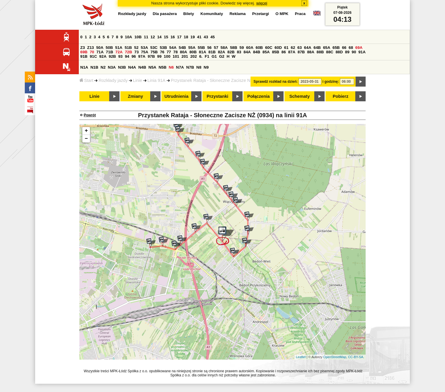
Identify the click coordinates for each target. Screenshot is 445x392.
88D (339, 52)
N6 (171, 67)
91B (83, 56)
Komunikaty (211, 13)
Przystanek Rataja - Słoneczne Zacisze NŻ (212, 80)
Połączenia (258, 96)
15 (166, 37)
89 (347, 52)
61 (286, 47)
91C (93, 56)
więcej (261, 3)
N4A (132, 67)
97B (151, 56)
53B (163, 47)
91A (361, 52)
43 (206, 37)
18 (186, 37)
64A (307, 47)
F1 (207, 56)
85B (275, 52)
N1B (94, 67)
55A (191, 47)
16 (173, 37)
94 (127, 56)
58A (224, 47)
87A (291, 52)
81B (211, 52)
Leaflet (301, 357)
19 (192, 37)
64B (316, 47)
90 (354, 52)
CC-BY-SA (355, 357)
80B (193, 52)
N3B (122, 67)
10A (128, 37)
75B (154, 52)
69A (358, 47)
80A (183, 52)
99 (159, 56)
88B (320, 52)
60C (268, 47)
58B (233, 47)
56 (209, 47)
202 (193, 56)
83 (239, 52)
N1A (84, 67)
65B (336, 47)
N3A (112, 67)
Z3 (82, 47)
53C (153, 47)
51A (118, 47)
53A (144, 47)
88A (310, 52)
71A (100, 52)
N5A (152, 67)
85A (266, 52)
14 (159, 37)
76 (162, 52)
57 (216, 47)
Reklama (238, 13)
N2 (103, 67)
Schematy (299, 96)
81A (202, 52)
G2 (221, 56)
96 (134, 56)
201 (184, 56)
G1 (214, 56)
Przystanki (217, 96)
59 (242, 47)
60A (249, 47)
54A (172, 47)
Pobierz (341, 96)
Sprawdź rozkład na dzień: (275, 82)
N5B (162, 67)
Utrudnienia (176, 96)
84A (247, 52)
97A (141, 56)
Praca (300, 13)
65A (326, 47)
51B (128, 47)
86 (284, 52)
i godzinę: (331, 82)
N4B (142, 67)
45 (212, 37)
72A (118, 52)
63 (299, 47)
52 (136, 47)
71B (109, 52)
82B (231, 52)
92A (102, 56)
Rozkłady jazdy (113, 80)
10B (137, 37)
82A (221, 52)
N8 (198, 67)
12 (152, 37)
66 (344, 47)
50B (109, 47)
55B (201, 47)
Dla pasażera (165, 13)
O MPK (282, 13)
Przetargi (260, 13)
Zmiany (135, 96)
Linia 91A (157, 80)
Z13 (90, 47)
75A (144, 52)
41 (199, 37)
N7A (180, 67)
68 (351, 47)
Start (86, 80)
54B (182, 47)
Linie (137, 80)
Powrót (90, 115)
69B (83, 52)
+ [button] (86, 130)
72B (128, 52)
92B (112, 56)
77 (169, 52)
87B (301, 52)
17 (179, 37)
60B (259, 47)
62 (293, 47)
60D (278, 47)
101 (176, 56)
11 (146, 37)
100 (167, 56)
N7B (190, 67)
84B (256, 52)
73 (136, 52)
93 (120, 56)
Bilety (188, 13)
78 (175, 52)
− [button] (86, 138)
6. (200, 56)
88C (329, 52)
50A (99, 47)
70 (92, 52)
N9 (206, 67)
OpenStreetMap (334, 357)
